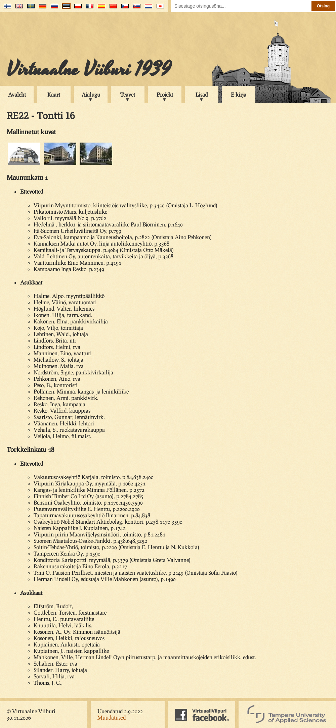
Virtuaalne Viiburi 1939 (89, 69)
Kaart (53, 94)
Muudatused (111, 717)
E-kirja (238, 94)
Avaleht (17, 94)
